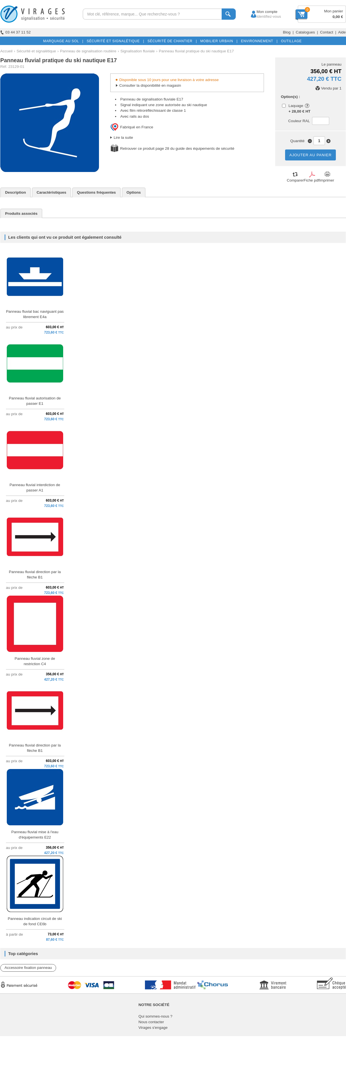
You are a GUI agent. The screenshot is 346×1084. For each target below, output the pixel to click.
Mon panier (333, 11)
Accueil (6, 51)
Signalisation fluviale (137, 51)
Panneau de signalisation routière (88, 51)
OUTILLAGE (290, 41)
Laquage (295, 106)
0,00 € (337, 17)
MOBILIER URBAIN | (218, 41)
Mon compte (261, 12)
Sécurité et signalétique (36, 51)
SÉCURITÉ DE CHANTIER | (171, 41)
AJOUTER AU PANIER (310, 155)
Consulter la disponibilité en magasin (150, 85)
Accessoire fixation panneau (28, 967)
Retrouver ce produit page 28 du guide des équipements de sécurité (177, 148)
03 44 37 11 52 (15, 32)
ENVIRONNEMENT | (258, 41)
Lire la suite (123, 137)
